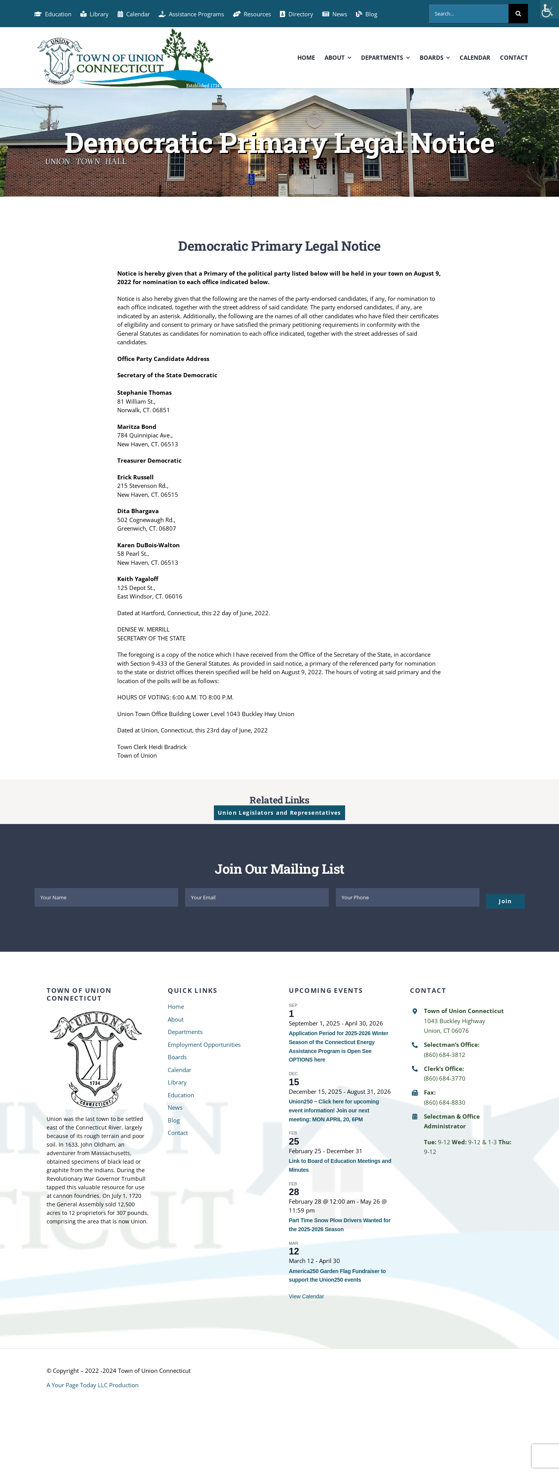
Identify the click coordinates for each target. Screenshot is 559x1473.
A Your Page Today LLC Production (93, 1385)
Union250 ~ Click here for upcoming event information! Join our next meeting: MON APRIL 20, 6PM (334, 1110)
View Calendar (306, 1296)
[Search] (518, 13)
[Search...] (469, 13)
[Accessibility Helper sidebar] (549, 9)
